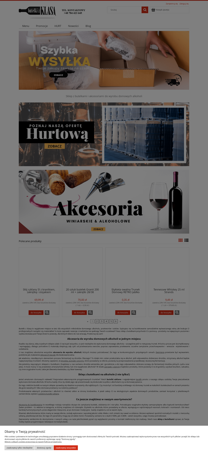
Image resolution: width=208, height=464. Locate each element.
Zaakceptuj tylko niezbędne (19, 447)
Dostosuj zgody (44, 447)
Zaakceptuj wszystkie (66, 447)
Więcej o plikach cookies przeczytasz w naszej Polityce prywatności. (33, 441)
